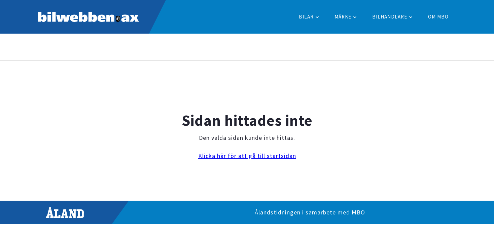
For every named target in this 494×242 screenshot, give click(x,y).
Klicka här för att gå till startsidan (247, 156)
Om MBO (438, 16)
